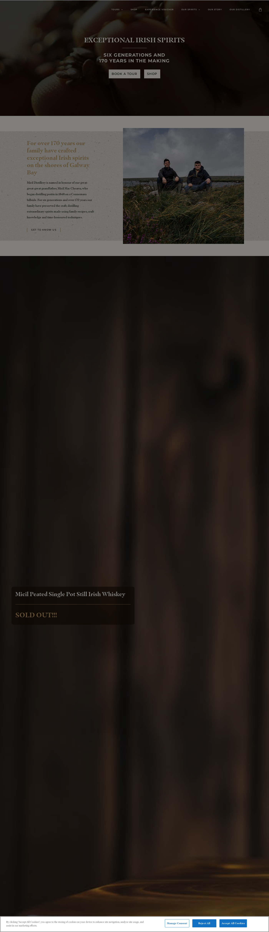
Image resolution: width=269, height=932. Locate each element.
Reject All (204, 923)
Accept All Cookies (233, 923)
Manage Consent (177, 923)
